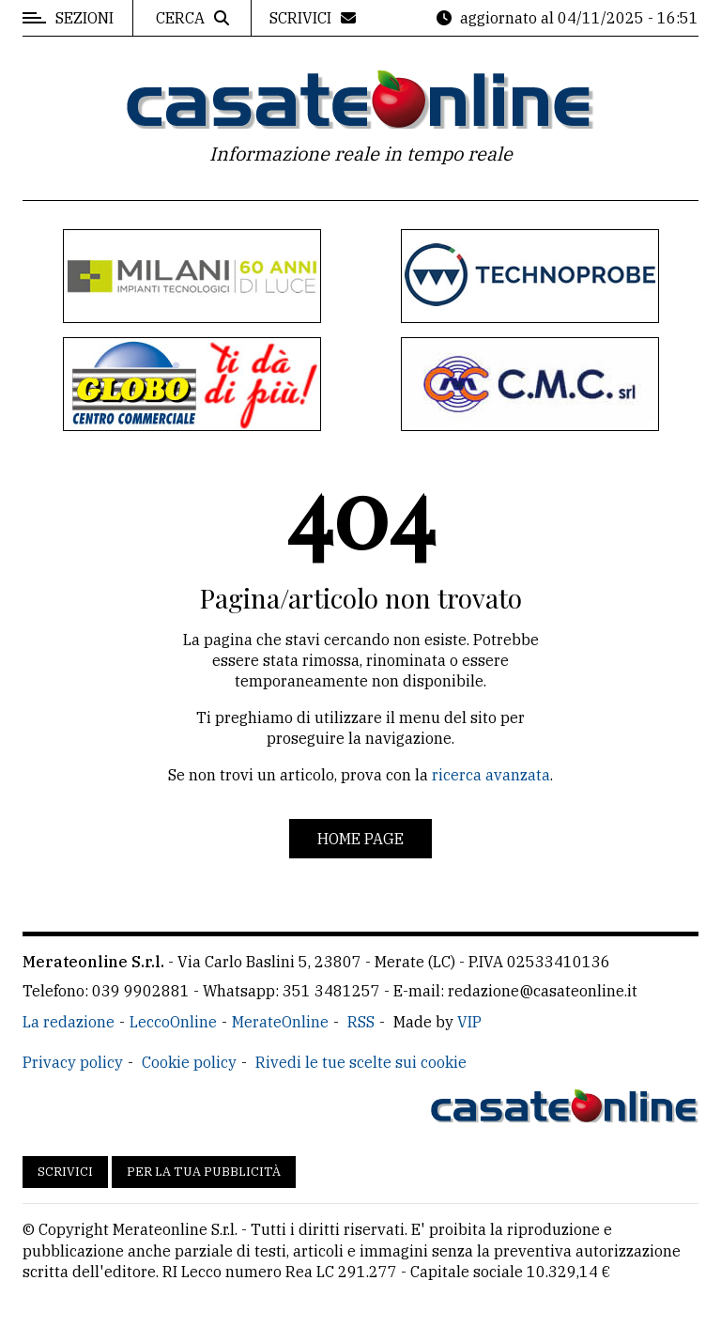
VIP (469, 1021)
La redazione (69, 1021)
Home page (360, 838)
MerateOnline (280, 1021)
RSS (361, 1021)
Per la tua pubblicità (204, 1172)
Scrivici (65, 1172)
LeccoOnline (173, 1021)
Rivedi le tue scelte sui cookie (361, 1062)
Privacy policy (73, 1062)
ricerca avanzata (491, 774)
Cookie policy (189, 1062)
